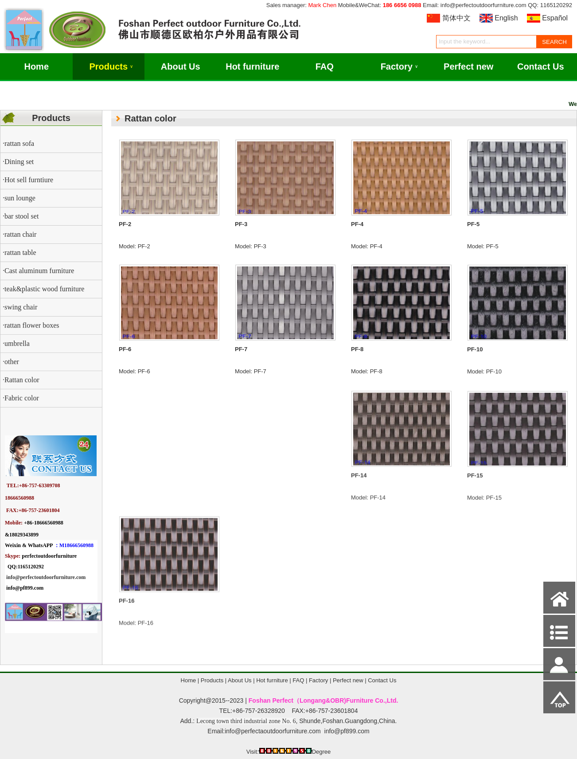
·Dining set (18, 161)
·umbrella (16, 358)
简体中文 (456, 18)
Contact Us (540, 66)
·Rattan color (21, 395)
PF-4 (357, 225)
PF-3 (241, 224)
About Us (180, 66)
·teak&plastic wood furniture (43, 289)
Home (36, 66)
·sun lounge (19, 198)
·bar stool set (21, 216)
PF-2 (125, 224)
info (10, 577)
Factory (399, 66)
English (506, 18)
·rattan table (19, 252)
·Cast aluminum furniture (38, 270)
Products (111, 66)
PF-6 (125, 356)
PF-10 (475, 364)
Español (555, 18)
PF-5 (473, 227)
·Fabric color (21, 413)
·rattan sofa (18, 143)
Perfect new (468, 66)
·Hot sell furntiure (28, 180)
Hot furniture (252, 66)
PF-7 (241, 359)
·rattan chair (19, 234)
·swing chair (20, 307)
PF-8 (357, 363)
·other (11, 376)
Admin (12, 750)
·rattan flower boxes (31, 340)
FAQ (325, 66)
